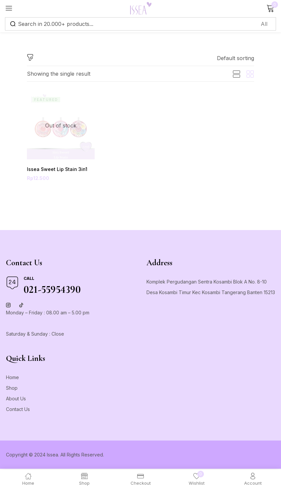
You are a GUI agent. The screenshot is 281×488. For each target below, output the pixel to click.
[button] (235, 58)
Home (12, 378)
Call (29, 279)
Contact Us (18, 410)
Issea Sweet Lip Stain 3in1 (54, 169)
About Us (16, 399)
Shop (12, 389)
